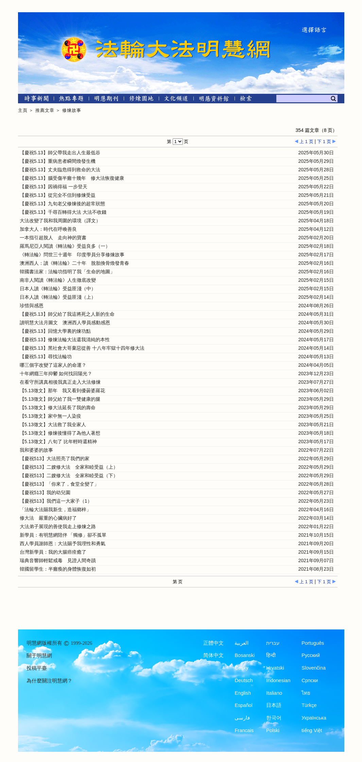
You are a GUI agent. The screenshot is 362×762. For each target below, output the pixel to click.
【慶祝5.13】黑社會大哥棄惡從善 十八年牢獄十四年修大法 (82, 348)
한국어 (273, 718)
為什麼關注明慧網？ (49, 680)
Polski (272, 730)
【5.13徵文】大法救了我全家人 (53, 424)
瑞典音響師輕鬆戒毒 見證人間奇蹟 (58, 560)
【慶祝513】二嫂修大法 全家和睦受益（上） (69, 467)
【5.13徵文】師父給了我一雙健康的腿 (60, 399)
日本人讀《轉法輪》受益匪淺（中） (58, 288)
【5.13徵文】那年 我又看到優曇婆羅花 (62, 390)
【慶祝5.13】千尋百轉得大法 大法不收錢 (63, 212)
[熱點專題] (71, 100)
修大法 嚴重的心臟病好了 (48, 518)
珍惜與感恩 (32, 305)
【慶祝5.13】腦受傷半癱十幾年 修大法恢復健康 (72, 178)
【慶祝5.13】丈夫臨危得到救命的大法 (60, 169)
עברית (272, 643)
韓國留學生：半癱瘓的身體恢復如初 (58, 569)
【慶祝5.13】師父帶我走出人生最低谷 (60, 152)
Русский (310, 655)
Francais (244, 730)
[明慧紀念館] (214, 100)
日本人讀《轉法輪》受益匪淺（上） (58, 297)
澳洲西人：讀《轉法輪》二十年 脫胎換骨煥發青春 (74, 263)
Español (243, 705)
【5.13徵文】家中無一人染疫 (50, 416)
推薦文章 (44, 110)
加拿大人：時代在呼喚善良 (48, 229)
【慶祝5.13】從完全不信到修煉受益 (58, 195)
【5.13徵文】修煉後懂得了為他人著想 (60, 433)
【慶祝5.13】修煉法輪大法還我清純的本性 (65, 339)
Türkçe (308, 705)
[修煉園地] (141, 100)
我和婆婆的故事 (36, 450)
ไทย (305, 693)
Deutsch (244, 680)
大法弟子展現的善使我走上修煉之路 (58, 526)
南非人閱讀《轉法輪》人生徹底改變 (58, 280)
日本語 (273, 705)
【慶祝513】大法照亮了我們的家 (54, 458)
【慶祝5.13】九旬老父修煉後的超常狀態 (62, 203)
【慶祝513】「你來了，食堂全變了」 (59, 484)
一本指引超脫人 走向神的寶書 (53, 237)
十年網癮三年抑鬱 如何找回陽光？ (56, 373)
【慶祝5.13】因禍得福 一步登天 (53, 186)
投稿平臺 (37, 668)
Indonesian (278, 680)
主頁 (23, 110)
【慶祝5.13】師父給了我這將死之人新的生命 (67, 314)
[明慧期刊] (106, 100)
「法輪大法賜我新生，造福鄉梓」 (55, 509)
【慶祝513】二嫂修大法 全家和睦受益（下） (69, 475)
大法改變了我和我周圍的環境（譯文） (60, 220)
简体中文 (213, 655)
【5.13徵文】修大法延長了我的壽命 (58, 407)
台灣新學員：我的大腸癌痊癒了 (53, 552)
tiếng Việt (311, 730)
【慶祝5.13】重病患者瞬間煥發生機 (58, 161)
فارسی (242, 718)
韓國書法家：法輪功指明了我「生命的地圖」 (67, 271)
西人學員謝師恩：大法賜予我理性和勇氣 (62, 543)
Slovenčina (313, 668)
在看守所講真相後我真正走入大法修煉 (60, 382)
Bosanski (245, 655)
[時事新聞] (34, 100)
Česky (241, 668)
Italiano (274, 693)
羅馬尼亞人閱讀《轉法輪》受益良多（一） (65, 246)
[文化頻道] (176, 100)
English (243, 693)
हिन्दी (271, 655)
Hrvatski (275, 668)
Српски (309, 680)
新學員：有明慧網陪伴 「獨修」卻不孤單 (63, 535)
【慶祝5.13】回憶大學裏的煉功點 (55, 331)
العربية (241, 643)
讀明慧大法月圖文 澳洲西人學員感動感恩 (65, 322)
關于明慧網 (39, 655)
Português (312, 643)
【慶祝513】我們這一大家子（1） (56, 501)
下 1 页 (326, 141)
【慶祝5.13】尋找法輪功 (46, 356)
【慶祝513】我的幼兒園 (45, 492)
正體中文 (213, 643)
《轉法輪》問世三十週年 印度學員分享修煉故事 (72, 254)
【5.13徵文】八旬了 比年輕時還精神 (58, 441)
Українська (313, 718)
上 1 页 (304, 141)
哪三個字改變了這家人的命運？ (53, 365)
